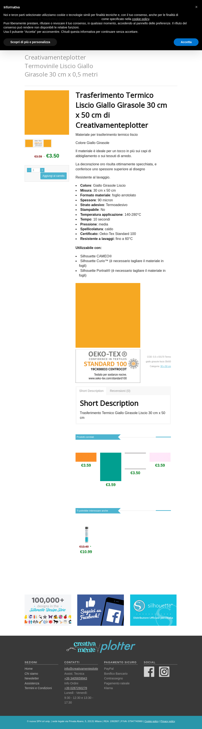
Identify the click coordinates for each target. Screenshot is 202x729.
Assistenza (32, 683)
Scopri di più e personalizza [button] (30, 42)
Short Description (91, 391)
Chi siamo (31, 673)
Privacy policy (168, 721)
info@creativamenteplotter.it (83, 668)
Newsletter (32, 678)
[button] (196, 6)
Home (29, 668)
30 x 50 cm (165, 366)
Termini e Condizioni (38, 688)
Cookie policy (151, 721)
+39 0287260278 (75, 688)
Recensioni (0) (120, 391)
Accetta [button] (186, 42)
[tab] (91, 391)
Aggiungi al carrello (54, 175)
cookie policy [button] (140, 19)
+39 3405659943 (75, 678)
